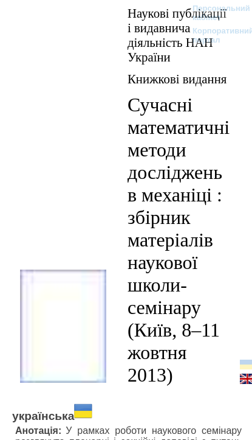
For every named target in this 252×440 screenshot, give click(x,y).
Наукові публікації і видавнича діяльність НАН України (177, 35)
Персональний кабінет (215, 13)
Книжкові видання (177, 79)
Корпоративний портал (215, 35)
